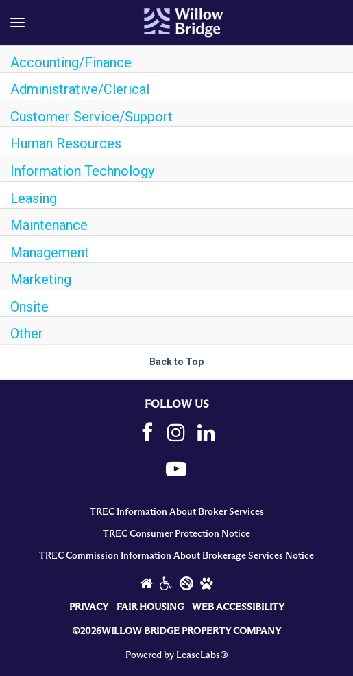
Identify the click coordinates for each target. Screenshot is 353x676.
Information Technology (82, 171)
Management (49, 252)
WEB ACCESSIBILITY (238, 607)
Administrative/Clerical (79, 89)
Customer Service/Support (91, 116)
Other (26, 333)
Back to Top (176, 361)
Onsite (29, 307)
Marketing (40, 279)
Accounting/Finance (71, 62)
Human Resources (65, 143)
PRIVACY (88, 607)
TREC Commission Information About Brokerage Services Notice (176, 556)
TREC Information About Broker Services (177, 512)
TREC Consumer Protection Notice (176, 534)
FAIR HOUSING (150, 607)
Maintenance (49, 225)
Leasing (33, 198)
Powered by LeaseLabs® (176, 655)
